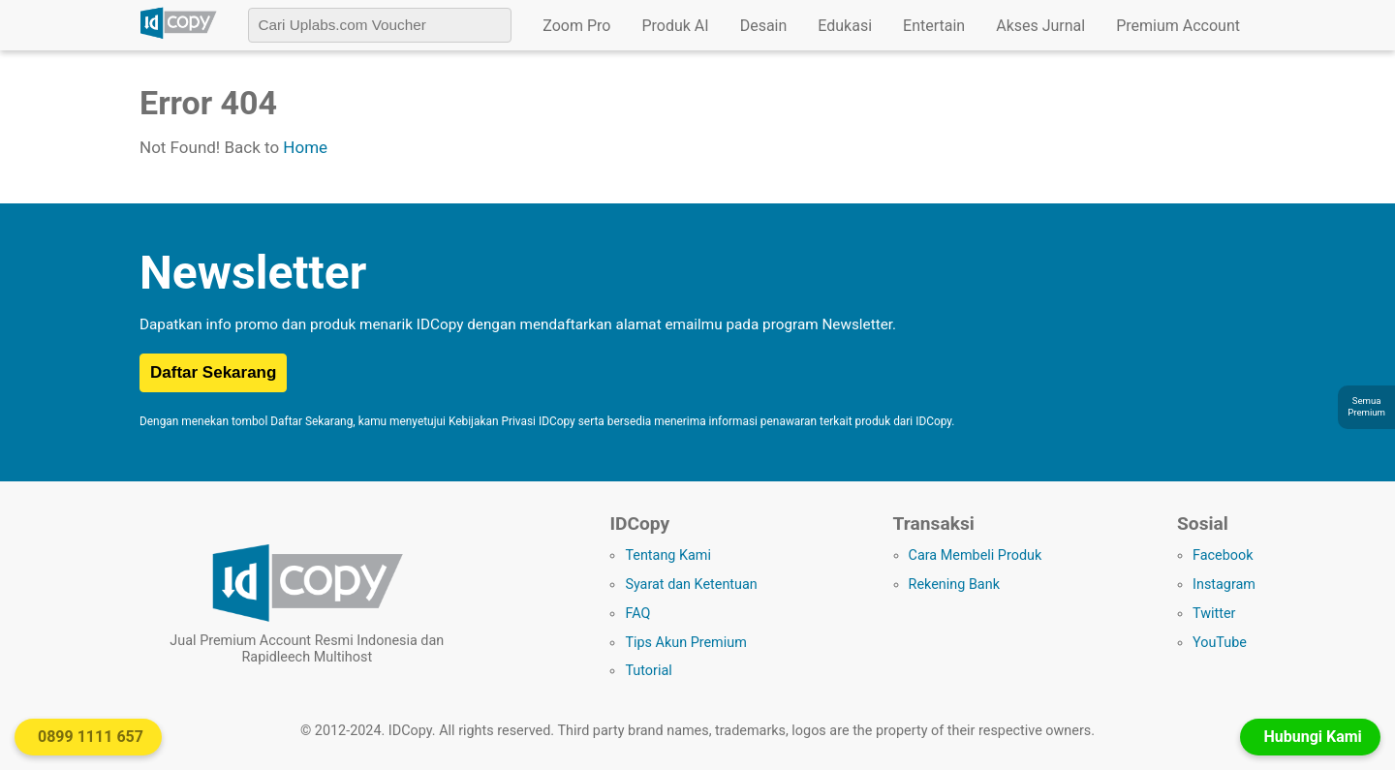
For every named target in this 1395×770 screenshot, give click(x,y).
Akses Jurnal (1040, 25)
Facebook (1223, 555)
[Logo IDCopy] (178, 36)
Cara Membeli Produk (975, 555)
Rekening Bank (954, 584)
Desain (764, 25)
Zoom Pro (576, 25)
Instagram (1224, 584)
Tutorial (648, 670)
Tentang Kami (668, 555)
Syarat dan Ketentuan (691, 584)
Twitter (1214, 613)
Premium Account (1178, 25)
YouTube (1220, 642)
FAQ (637, 613)
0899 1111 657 (90, 736)
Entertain (934, 25)
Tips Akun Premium (685, 642)
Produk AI (674, 25)
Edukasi (845, 25)
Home (305, 147)
